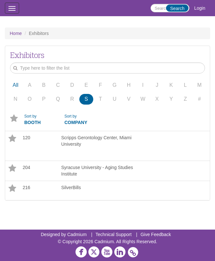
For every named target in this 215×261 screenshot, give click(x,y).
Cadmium (77, 234)
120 (26, 137)
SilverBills (71, 187)
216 (26, 187)
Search (177, 8)
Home (16, 33)
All (15, 85)
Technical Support (113, 234)
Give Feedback (156, 234)
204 (26, 167)
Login (199, 8)
